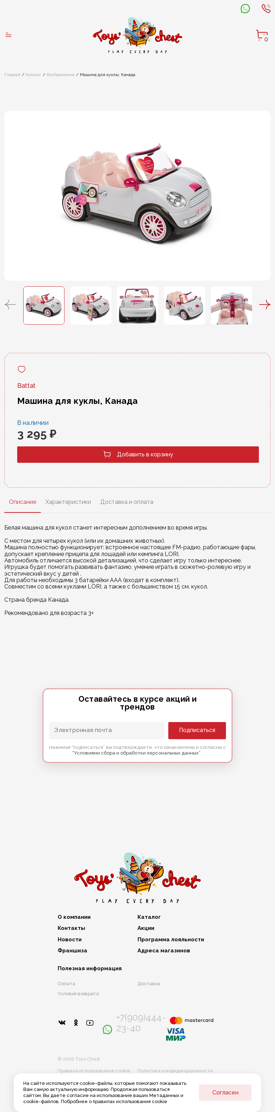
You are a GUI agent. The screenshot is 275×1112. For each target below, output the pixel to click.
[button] (10, 305)
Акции (146, 928)
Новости (70, 940)
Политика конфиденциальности (175, 1070)
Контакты (71, 928)
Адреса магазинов (164, 951)
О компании (74, 917)
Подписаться (197, 730)
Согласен (225, 1092)
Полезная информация (90, 969)
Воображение (60, 74)
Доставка (149, 983)
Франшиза (72, 951)
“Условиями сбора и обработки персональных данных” (137, 753)
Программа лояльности (171, 940)
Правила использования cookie (94, 1070)
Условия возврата (78, 993)
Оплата (66, 983)
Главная (12, 74)
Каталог (33, 74)
